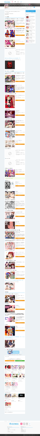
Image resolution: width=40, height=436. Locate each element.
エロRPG (11, 8)
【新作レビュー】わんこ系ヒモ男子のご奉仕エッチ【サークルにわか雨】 (14, 370)
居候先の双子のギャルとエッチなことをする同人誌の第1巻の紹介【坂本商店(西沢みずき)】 (32, 41)
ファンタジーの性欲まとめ (18, 140)
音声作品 (16, 8)
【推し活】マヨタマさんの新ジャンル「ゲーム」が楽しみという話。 (21, 398)
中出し (26, 8)
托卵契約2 (16, 191)
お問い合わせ (9, 431)
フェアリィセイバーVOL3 (18, 130)
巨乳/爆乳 (23, 8)
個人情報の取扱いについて (23, 430)
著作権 (21, 428)
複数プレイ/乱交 (19, 8)
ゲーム (32, 5)
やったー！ (13, 397)
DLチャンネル (7, 2)
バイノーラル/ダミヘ (30, 8)
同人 (8, 8)
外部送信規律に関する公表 (23, 431)
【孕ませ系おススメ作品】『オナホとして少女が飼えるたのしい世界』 (8, 370)
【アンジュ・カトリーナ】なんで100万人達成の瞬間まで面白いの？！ (8, 407)
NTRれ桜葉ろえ (17, 305)
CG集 (13, 8)
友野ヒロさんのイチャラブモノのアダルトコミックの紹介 (8, 378)
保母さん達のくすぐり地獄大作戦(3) (19, 201)
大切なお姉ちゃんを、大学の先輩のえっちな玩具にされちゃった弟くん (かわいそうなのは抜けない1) (19, 243)
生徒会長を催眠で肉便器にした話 (19, 120)
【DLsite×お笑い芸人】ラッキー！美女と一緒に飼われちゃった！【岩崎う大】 (20, 76)
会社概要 (8, 428)
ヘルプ (8, 430)
